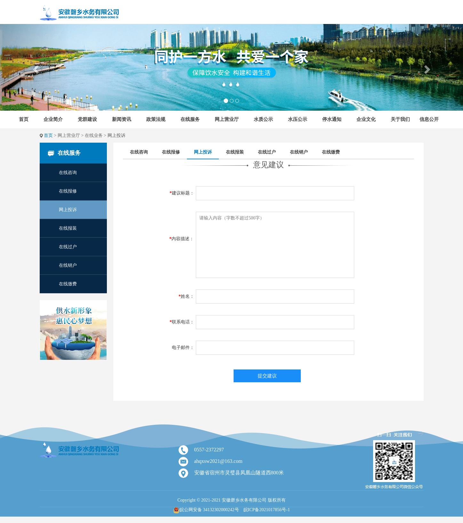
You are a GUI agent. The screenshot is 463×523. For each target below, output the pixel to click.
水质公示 (263, 119)
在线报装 (68, 228)
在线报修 (68, 191)
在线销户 (68, 265)
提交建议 (267, 375)
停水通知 (331, 119)
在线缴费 (68, 283)
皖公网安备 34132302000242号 (209, 509)
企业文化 (366, 119)
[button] (34, 67)
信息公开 (429, 119)
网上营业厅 (227, 119)
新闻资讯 (121, 119)
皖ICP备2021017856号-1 (266, 509)
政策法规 (155, 119)
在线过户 (68, 246)
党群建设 (87, 119)
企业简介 (53, 119)
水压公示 (297, 119)
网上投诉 (68, 209)
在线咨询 (68, 172)
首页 (23, 119)
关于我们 (400, 119)
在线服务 (190, 119)
